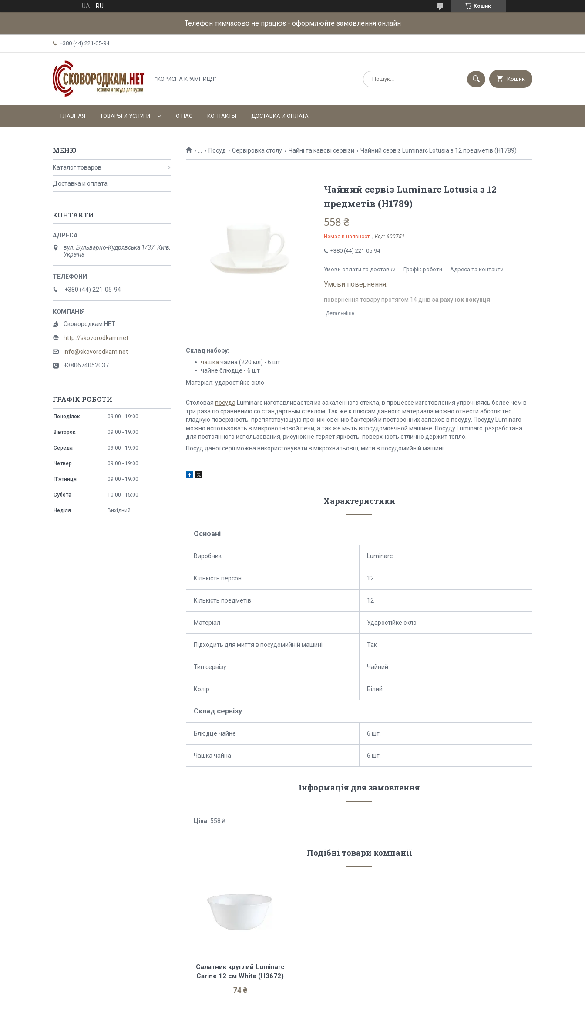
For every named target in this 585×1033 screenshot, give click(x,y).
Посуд (217, 150)
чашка (210, 362)
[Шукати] (476, 79)
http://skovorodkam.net (96, 337)
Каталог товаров (77, 167)
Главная (72, 116)
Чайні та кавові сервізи (321, 150)
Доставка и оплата (280, 116)
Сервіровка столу (257, 150)
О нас (184, 116)
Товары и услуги (125, 116)
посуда (225, 402)
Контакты (221, 116)
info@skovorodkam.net (96, 351)
